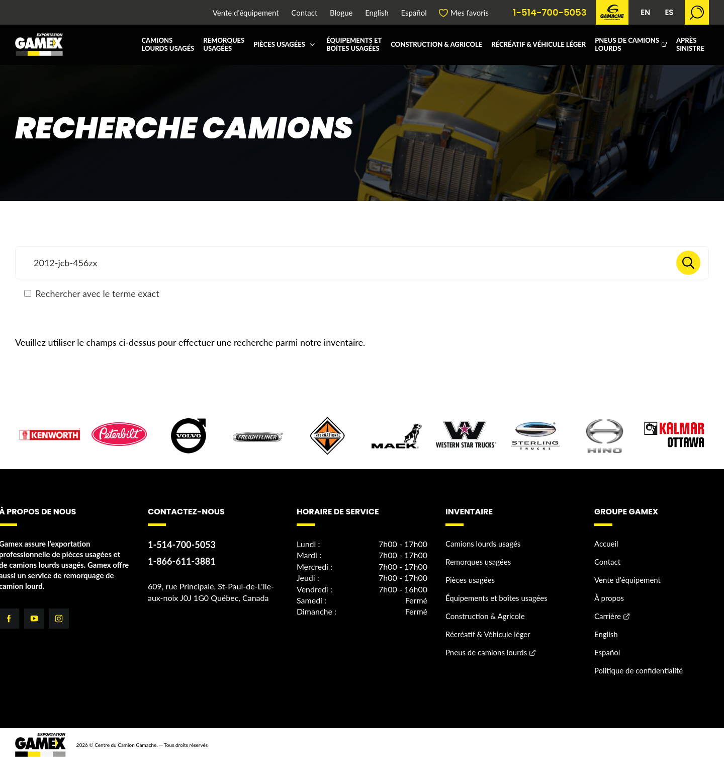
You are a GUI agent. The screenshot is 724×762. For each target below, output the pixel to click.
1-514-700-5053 (550, 12)
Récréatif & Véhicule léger (538, 44)
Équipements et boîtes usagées (354, 44)
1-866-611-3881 (182, 561)
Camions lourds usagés (167, 44)
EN (645, 12)
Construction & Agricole (436, 44)
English (377, 13)
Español (413, 13)
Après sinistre (690, 44)
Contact (304, 13)
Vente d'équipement (246, 13)
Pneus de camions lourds (627, 44)
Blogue (341, 13)
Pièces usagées (279, 44)
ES (669, 12)
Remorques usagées (223, 44)
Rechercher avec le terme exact (91, 293)
